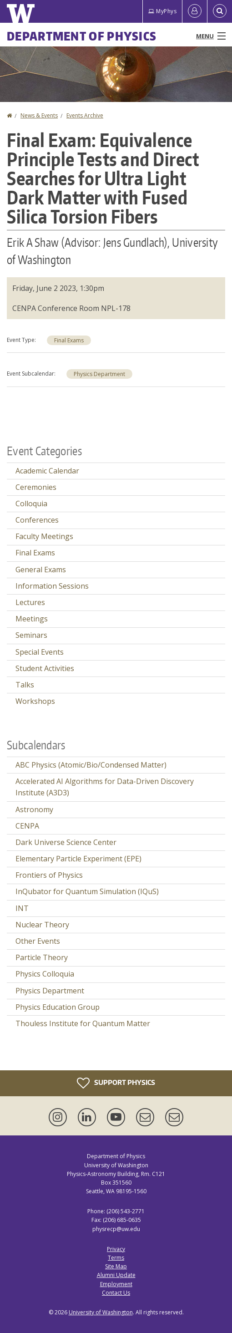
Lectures (30, 602)
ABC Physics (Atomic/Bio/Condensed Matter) (90, 765)
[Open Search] (219, 11)
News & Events (39, 115)
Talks (24, 685)
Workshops (35, 701)
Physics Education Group (57, 1007)
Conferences (37, 520)
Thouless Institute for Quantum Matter (82, 1023)
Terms (116, 1258)
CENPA (27, 826)
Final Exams (69, 340)
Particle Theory (41, 957)
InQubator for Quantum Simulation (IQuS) (87, 891)
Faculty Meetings (44, 536)
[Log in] (194, 11)
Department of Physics (81, 36)
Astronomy (34, 809)
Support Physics (116, 1083)
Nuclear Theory (42, 925)
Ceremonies (35, 487)
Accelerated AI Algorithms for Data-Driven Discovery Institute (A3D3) (104, 787)
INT (22, 908)
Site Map (116, 1266)
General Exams (40, 570)
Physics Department (99, 374)
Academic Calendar (47, 471)
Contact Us (116, 1293)
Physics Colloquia (44, 974)
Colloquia (31, 504)
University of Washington (101, 1312)
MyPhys (162, 11)
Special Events (39, 652)
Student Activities (44, 668)
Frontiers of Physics (49, 875)
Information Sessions (52, 586)
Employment (116, 1284)
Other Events (37, 941)
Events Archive (84, 115)
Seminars (31, 635)
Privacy (116, 1249)
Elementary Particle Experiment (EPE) (78, 859)
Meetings (31, 619)
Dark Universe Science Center (65, 842)
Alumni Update (116, 1275)
